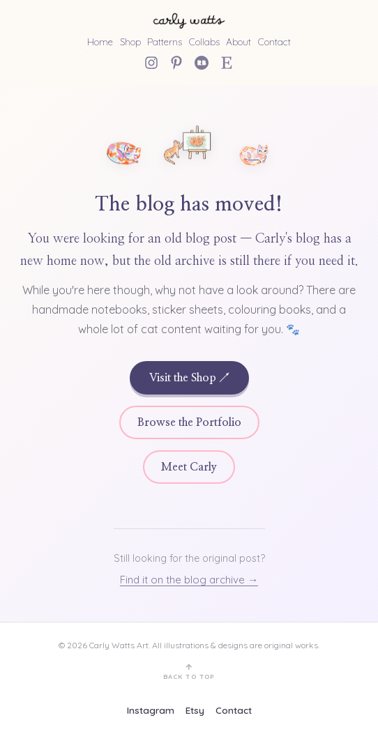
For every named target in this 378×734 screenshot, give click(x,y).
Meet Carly (189, 467)
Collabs (204, 41)
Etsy (195, 710)
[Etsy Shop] (227, 63)
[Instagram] (151, 63)
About (238, 41)
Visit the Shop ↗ (189, 377)
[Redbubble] (202, 63)
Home (100, 41)
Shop (130, 41)
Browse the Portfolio (189, 422)
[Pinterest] (176, 63)
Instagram (150, 710)
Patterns (164, 41)
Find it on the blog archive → (189, 579)
